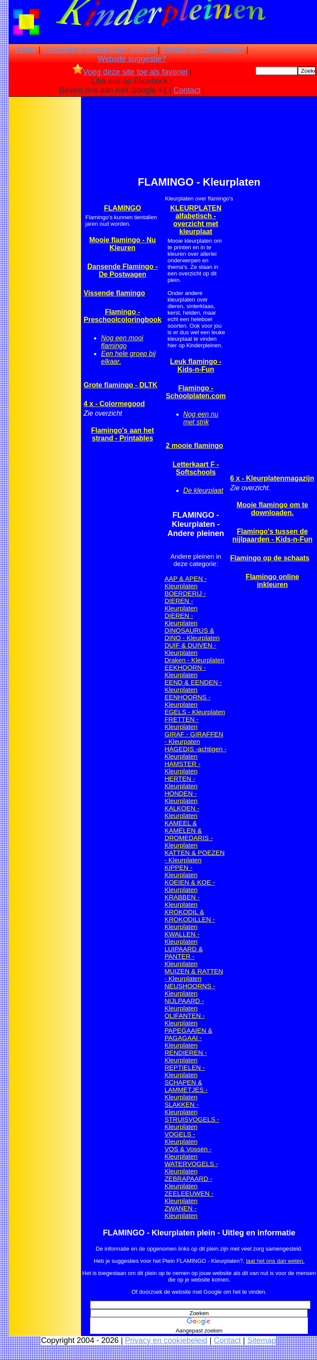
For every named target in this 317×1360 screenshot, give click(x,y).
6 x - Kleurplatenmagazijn (272, 478)
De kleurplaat (203, 490)
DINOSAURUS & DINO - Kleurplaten (192, 634)
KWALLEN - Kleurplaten (182, 937)
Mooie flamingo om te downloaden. (272, 508)
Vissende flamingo (114, 293)
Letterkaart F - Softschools (195, 468)
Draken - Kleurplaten (195, 660)
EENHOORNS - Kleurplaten (188, 700)
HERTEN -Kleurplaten (181, 782)
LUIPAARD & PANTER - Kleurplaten (184, 956)
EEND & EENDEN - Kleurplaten (193, 685)
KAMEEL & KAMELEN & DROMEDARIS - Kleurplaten (189, 834)
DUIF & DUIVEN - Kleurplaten (190, 648)
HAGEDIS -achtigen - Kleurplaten (196, 752)
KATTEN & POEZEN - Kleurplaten (195, 856)
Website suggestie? (132, 58)
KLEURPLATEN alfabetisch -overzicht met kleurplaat (196, 219)
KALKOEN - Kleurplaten (182, 811)
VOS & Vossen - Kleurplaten (188, 1152)
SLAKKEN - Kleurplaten (182, 1108)
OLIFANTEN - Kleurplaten (185, 1019)
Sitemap (261, 1340)
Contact (186, 90)
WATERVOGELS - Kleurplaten (191, 1167)
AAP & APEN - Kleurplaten (186, 582)
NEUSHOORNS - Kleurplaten (190, 989)
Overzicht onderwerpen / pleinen (99, 49)
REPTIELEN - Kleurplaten (185, 1071)
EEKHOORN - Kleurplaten (185, 671)
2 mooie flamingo (194, 445)
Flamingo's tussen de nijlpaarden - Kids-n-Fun (272, 535)
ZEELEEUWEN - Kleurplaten (189, 1197)
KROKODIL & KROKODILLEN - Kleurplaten (190, 919)
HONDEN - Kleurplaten (181, 797)
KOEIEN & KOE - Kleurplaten (190, 885)
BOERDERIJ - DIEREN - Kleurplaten (185, 601)
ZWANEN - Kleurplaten (181, 1211)
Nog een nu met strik (201, 418)
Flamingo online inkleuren (272, 580)
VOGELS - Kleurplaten (181, 1137)
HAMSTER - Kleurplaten (183, 767)
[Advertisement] (45, 235)
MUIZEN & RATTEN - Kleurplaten (194, 974)
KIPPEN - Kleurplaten (181, 871)
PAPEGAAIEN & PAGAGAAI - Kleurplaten (188, 1038)
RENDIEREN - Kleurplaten (186, 1056)
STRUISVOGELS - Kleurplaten (192, 1123)
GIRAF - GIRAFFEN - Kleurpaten (194, 737)
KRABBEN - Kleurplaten (182, 900)
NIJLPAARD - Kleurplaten (184, 1004)
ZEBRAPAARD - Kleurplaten (188, 1182)
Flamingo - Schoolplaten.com (196, 392)
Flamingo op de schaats (269, 558)
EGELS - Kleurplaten (195, 712)
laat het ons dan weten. (275, 1261)
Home (25, 49)
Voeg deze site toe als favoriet (130, 72)
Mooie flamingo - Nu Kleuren (122, 243)
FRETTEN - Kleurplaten (182, 723)
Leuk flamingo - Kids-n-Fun (195, 365)
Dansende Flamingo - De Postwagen (122, 270)
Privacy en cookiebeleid (203, 49)
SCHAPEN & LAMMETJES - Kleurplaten (186, 1090)
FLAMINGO (122, 208)
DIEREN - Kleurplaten (181, 619)
